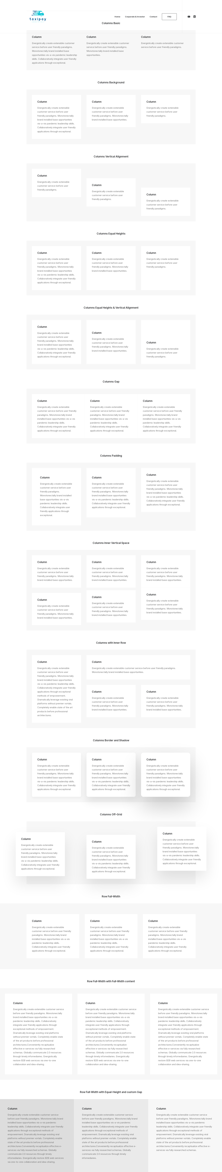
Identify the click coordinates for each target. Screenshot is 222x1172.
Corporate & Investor (135, 16)
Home (117, 16)
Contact (153, 16)
